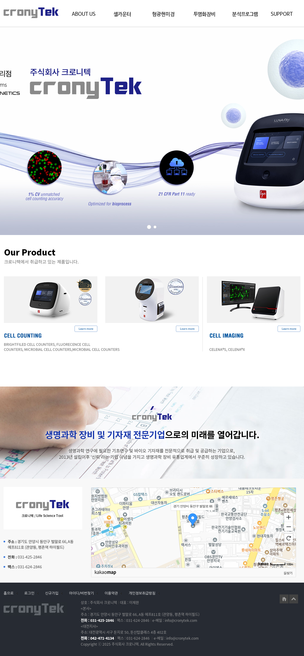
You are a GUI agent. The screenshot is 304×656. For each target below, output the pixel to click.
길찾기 (288, 573)
